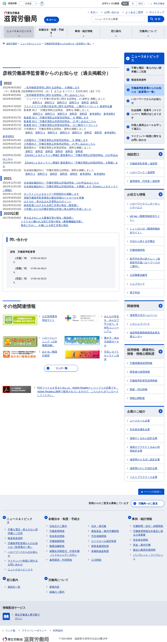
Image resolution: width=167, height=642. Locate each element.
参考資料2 (109, 113)
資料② (85, 102)
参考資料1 (95, 113)
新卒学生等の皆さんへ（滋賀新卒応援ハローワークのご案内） (145, 263)
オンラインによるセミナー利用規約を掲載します (51, 194)
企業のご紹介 (145, 412)
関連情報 (145, 306)
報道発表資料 (138, 79)
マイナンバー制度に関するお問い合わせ (146, 138)
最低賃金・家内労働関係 (105, 529)
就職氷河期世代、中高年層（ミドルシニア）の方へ (64, 551)
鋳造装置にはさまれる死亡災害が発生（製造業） (51, 205)
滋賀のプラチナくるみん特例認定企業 (145, 450)
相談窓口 (145, 154)
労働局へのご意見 (148, 504)
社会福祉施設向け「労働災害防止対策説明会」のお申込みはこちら (61, 182)
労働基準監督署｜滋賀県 (143, 163)
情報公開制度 (137, 399)
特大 (141, 3)
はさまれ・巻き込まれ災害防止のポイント (47, 201)
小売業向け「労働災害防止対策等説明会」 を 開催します (56, 140)
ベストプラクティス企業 (143, 478)
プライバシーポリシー (34, 622)
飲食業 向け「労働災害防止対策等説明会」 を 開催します (56, 117)
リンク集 (10, 622)
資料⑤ (69, 151)
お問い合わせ (111, 12)
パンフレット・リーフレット (148, 554)
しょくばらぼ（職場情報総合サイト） (145, 231)
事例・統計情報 (143, 518)
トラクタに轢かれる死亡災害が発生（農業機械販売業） (52, 221)
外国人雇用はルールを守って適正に (146, 127)
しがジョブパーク (140, 324)
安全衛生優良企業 (140, 430)
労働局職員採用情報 (141, 364)
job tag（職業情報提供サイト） (145, 218)
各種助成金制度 (100, 549)
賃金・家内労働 (142, 542)
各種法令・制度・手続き (65, 518)
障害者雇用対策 (100, 544)
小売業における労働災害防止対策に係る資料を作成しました (57, 209)
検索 (158, 19)
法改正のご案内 (58, 524)
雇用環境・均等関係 (60, 557)
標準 (125, 3)
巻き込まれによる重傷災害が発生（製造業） (49, 217)
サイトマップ (156, 12)
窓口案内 (13, 573)
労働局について (59, 573)
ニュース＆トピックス (22, 518)
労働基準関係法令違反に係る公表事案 (148, 531)
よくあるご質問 (134, 12)
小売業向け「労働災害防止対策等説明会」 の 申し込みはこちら (59, 143)
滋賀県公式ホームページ (143, 315)
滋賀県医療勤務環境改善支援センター (145, 335)
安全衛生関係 (56, 534)
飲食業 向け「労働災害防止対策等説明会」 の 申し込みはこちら (60, 121)
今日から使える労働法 (142, 241)
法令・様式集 (98, 524)
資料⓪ (29, 132)
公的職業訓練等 (138, 275)
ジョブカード (137, 284)
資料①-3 (62, 102)
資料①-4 (74, 102)
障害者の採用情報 (140, 372)
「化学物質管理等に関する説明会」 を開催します (52, 87)
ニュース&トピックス (145, 58)
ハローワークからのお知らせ (146, 101)
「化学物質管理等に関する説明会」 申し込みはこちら (54, 95)
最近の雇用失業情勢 (144, 547)
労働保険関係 (137, 250)
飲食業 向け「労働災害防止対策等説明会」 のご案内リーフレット (61, 125)
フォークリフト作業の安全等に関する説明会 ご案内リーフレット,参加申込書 (68, 106)
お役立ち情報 (145, 195)
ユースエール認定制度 (103, 539)
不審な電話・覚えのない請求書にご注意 (146, 69)
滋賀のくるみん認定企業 (143, 439)
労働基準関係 (56, 529)
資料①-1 (37, 102)
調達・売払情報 (138, 390)
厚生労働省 (159, 3)
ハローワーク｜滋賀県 (142, 172)
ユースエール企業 (140, 421)
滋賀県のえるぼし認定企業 (145, 460)
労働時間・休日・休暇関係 (148, 524)
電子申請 (135, 293)
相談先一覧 (14, 579)
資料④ (59, 151)
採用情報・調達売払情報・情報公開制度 (145, 353)
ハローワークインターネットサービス (145, 206)
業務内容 (54, 579)
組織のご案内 (56, 584)
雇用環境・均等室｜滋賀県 (145, 181)
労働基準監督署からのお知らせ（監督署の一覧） (146, 90)
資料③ (94, 102)
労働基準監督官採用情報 (143, 381)
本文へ (94, 12)
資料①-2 (49, 102)
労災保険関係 (98, 534)
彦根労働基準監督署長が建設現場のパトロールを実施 (54, 197)
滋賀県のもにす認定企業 (143, 469)
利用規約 (58, 622)
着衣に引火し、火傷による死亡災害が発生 (44, 225)
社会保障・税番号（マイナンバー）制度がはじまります (146, 114)
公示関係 (96, 557)
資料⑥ (79, 151)
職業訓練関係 (56, 544)
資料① (29, 151)
